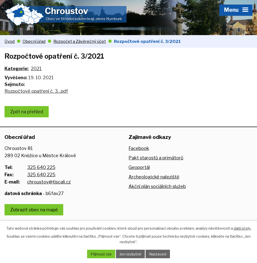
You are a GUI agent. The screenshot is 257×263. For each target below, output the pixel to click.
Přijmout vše (101, 254)
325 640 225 (41, 167)
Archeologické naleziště (153, 177)
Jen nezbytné (130, 254)
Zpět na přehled (26, 111)
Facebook (138, 148)
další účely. (242, 228)
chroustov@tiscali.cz (49, 182)
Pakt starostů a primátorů (155, 157)
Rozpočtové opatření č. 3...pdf (36, 91)
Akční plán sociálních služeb (157, 186)
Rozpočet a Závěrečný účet (79, 41)
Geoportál (139, 167)
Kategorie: (17, 68)
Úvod (10, 41)
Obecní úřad (34, 41)
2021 (36, 68)
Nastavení (157, 254)
